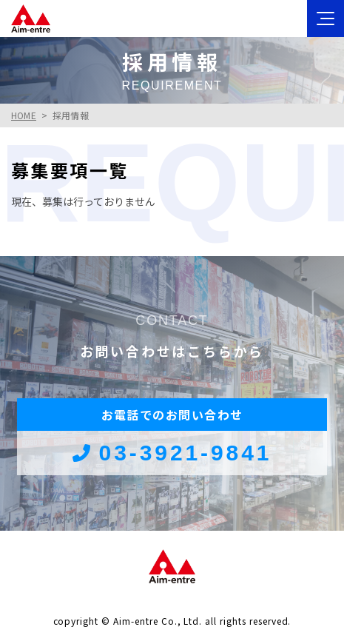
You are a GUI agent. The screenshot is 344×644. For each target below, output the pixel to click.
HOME (23, 115)
